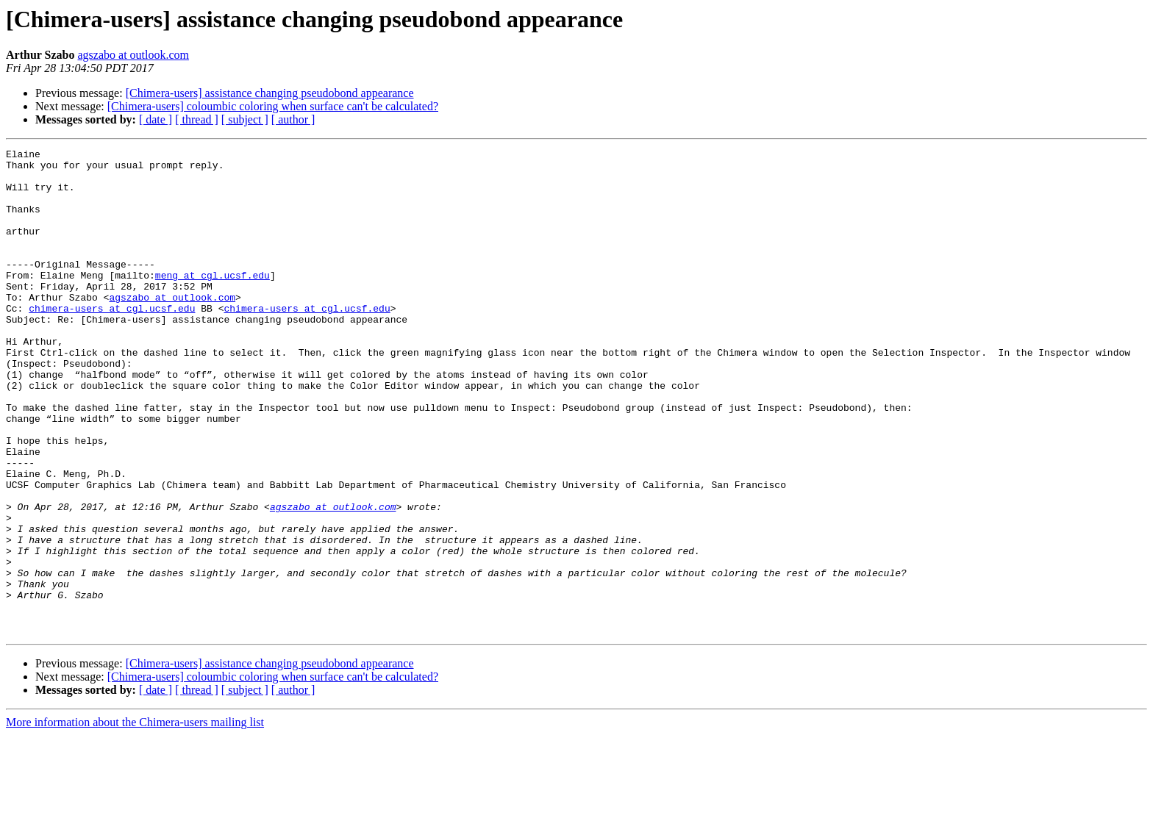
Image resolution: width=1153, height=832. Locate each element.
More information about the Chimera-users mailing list (135, 819)
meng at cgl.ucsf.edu (212, 301)
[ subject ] (244, 119)
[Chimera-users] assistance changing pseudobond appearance (270, 93)
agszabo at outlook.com (134, 55)
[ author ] (293, 119)
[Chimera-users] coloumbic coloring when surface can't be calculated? (272, 106)
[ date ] (155, 119)
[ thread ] (196, 119)
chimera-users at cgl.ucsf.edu (112, 341)
